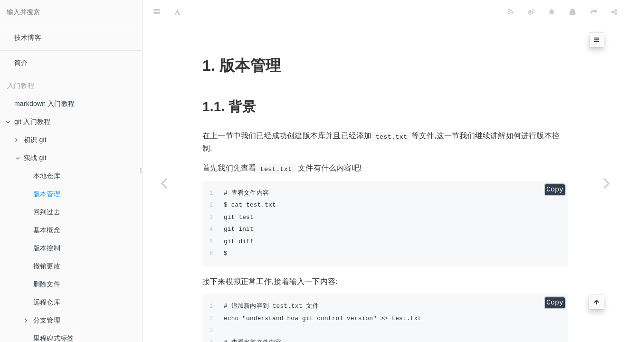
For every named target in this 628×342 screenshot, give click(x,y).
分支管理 (42, 320)
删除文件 (46, 284)
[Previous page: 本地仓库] (164, 183)
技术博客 (27, 37)
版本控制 (46, 248)
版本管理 (46, 194)
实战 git (31, 158)
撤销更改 (46, 266)
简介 (21, 62)
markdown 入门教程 (44, 103)
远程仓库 (46, 302)
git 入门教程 (28, 121)
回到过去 (46, 212)
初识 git (31, 139)
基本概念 (46, 230)
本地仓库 (46, 176)
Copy (554, 166)
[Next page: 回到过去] (606, 183)
